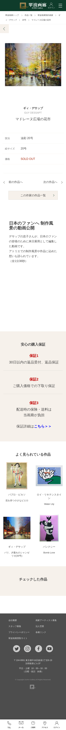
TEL (9, 724)
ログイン (57, 724)
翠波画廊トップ (12, 15)
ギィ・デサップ (33, 108)
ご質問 (33, 724)
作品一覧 (28, 15)
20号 (24, 20)
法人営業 (40, 626)
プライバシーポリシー (19, 632)
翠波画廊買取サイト (17, 638)
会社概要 (12, 620)
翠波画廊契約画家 (45, 15)
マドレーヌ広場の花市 (41, 20)
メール (21, 724)
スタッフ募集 (14, 626)
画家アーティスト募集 (46, 620)
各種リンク (41, 632)
